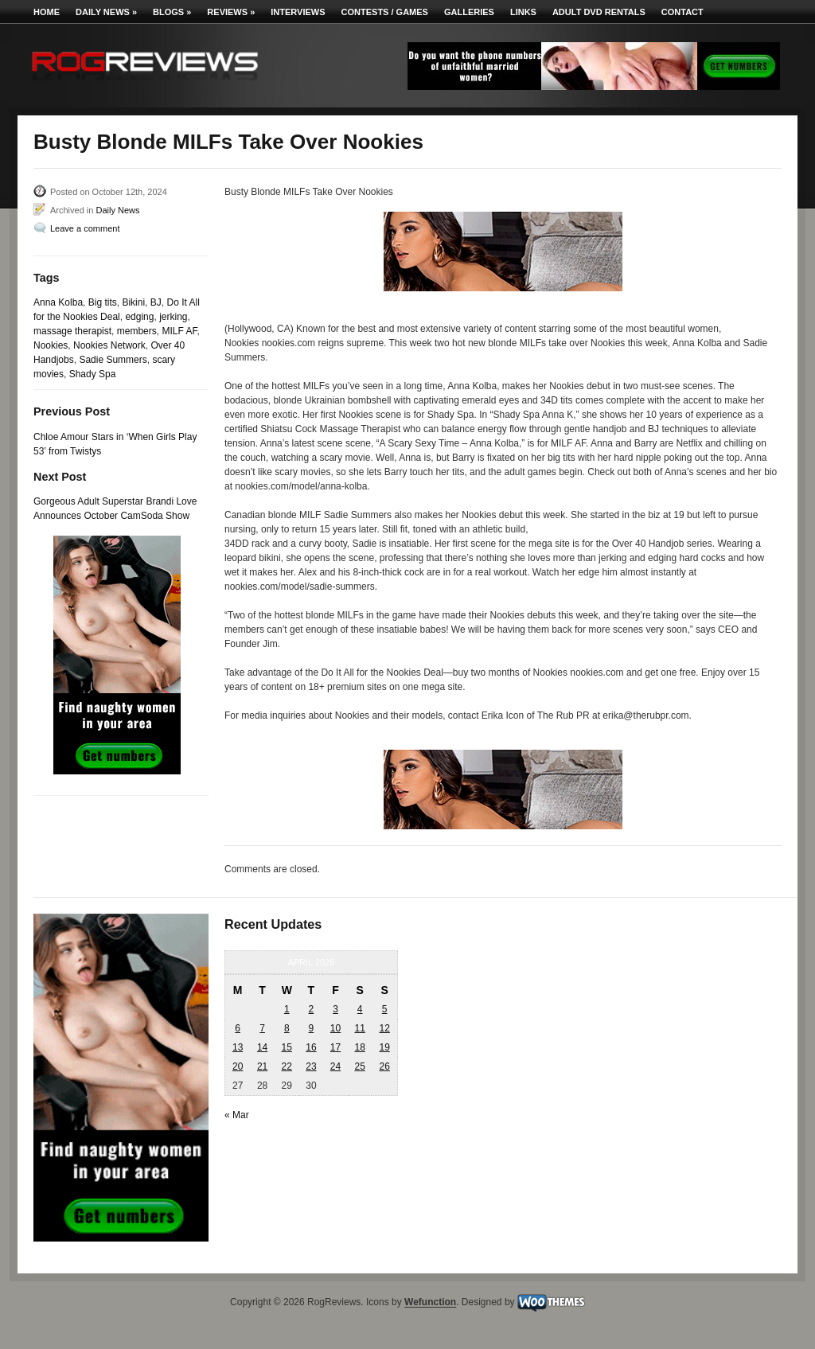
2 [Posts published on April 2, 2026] (311, 1009)
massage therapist (72, 331)
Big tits (102, 302)
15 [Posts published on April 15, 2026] (287, 1047)
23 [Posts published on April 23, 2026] (311, 1066)
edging (139, 316)
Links (523, 12)
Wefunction (430, 1302)
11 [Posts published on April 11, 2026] (359, 1028)
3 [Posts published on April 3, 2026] (335, 1009)
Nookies (50, 345)
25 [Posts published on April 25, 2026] (359, 1066)
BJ (156, 302)
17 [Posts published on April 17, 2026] (335, 1047)
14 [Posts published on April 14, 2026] (262, 1047)
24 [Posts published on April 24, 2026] (335, 1066)
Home (46, 12)
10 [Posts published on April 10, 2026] (335, 1028)
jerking (173, 316)
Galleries (469, 12)
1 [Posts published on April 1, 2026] (287, 1009)
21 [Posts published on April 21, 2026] (262, 1066)
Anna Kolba (58, 302)
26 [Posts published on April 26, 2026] (384, 1066)
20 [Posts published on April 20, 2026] (237, 1066)
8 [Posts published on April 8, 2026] (287, 1028)
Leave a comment (84, 228)
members (137, 331)
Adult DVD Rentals (598, 12)
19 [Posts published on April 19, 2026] (384, 1047)
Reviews (231, 12)
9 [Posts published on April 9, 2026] (311, 1028)
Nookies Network (109, 345)
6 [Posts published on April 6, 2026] (237, 1028)
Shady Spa (92, 374)
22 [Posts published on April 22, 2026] (287, 1066)
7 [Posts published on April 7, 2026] (262, 1028)
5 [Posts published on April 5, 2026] (385, 1009)
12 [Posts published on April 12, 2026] (384, 1028)
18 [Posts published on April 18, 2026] (359, 1047)
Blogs (172, 12)
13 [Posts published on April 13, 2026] (237, 1047)
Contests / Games (384, 12)
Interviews (298, 12)
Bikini (133, 302)
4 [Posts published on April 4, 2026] (360, 1009)
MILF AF (179, 331)
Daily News (106, 12)
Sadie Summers (112, 359)
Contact (682, 12)
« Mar (236, 1115)
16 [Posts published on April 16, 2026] (311, 1047)
